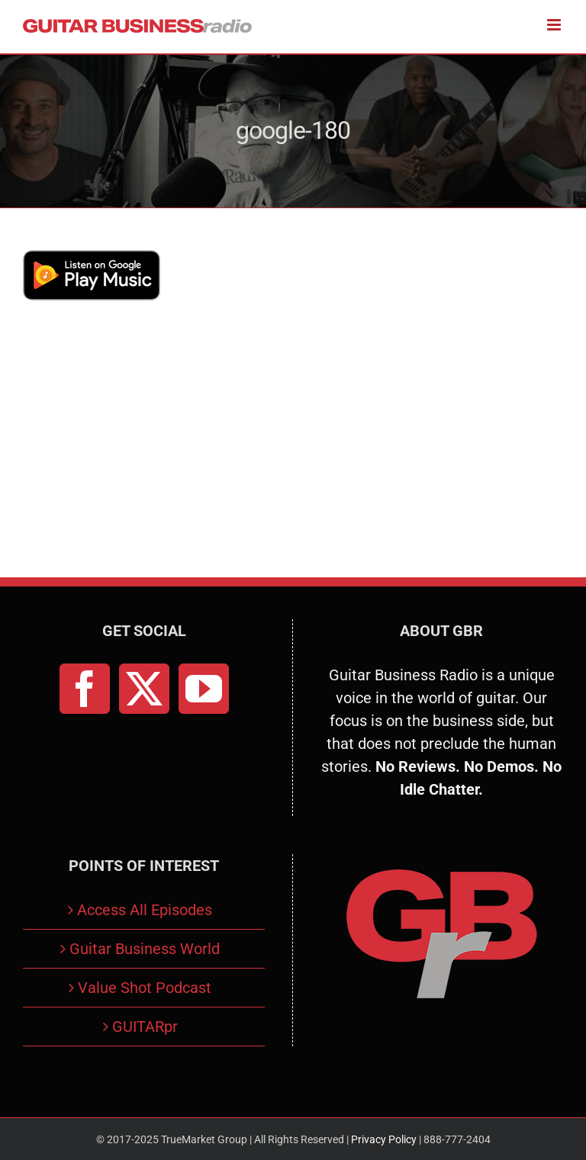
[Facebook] (85, 689)
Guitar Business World (144, 949)
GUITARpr (145, 1026)
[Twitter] (144, 689)
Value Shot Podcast (144, 987)
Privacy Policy (384, 1139)
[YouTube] (204, 689)
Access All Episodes (144, 910)
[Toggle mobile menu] (555, 25)
